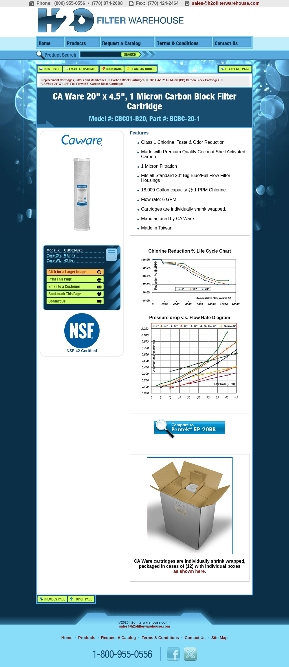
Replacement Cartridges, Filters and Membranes (73, 80)
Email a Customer (81, 69)
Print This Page (75, 279)
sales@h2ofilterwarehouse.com (226, 3)
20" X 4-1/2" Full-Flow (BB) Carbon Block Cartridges (184, 80)
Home (45, 43)
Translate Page (235, 69)
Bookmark (112, 69)
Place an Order (140, 69)
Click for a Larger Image (75, 272)
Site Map (219, 637)
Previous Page (52, 599)
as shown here (189, 571)
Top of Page (81, 599)
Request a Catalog (121, 43)
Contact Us (226, 43)
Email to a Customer (75, 287)
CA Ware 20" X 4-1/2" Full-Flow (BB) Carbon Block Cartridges (82, 83)
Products (76, 43)
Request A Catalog (118, 637)
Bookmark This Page (75, 294)
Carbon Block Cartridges (127, 80)
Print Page (50, 69)
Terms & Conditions (177, 43)
